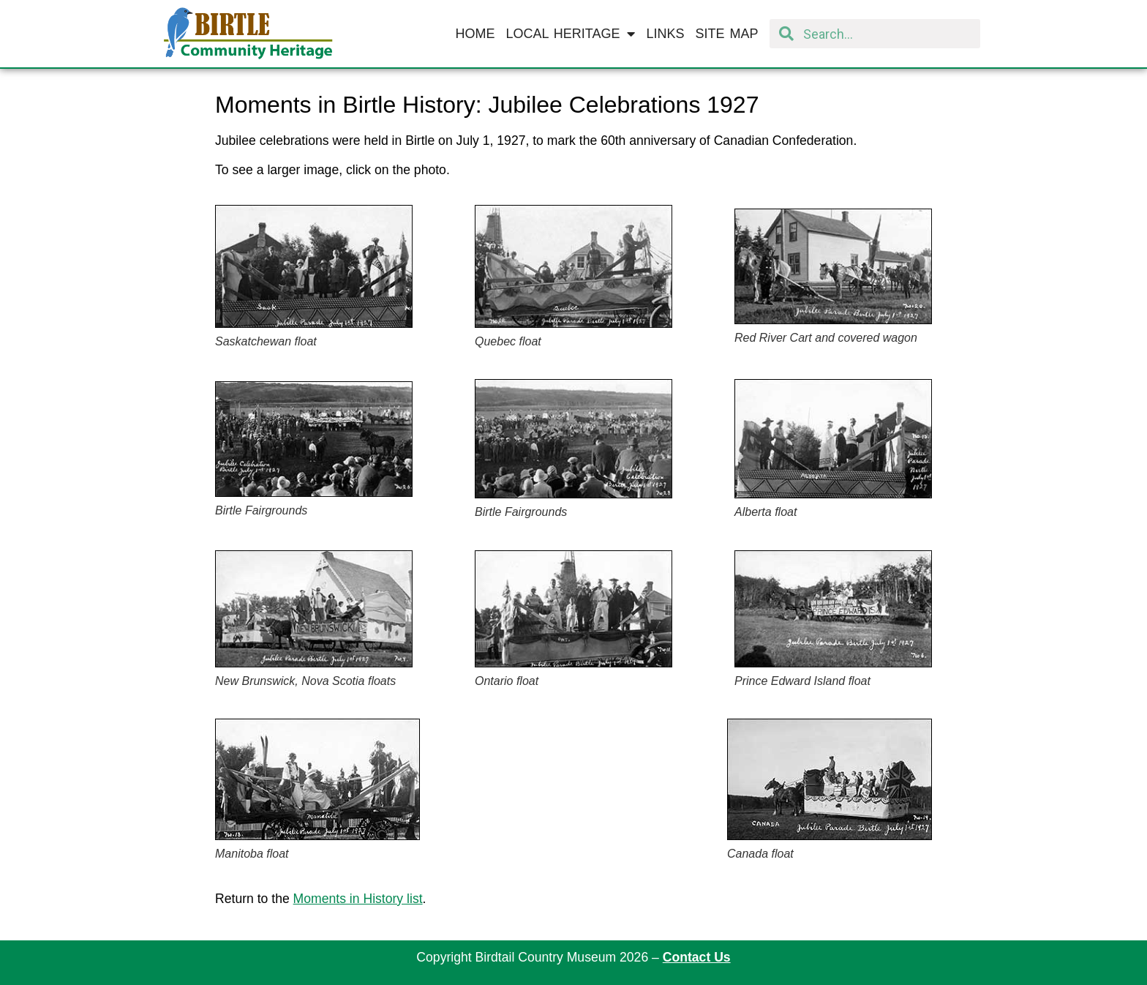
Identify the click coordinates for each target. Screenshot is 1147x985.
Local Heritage (570, 34)
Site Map (727, 33)
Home (474, 33)
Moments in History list (358, 898)
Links (665, 33)
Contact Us (697, 957)
